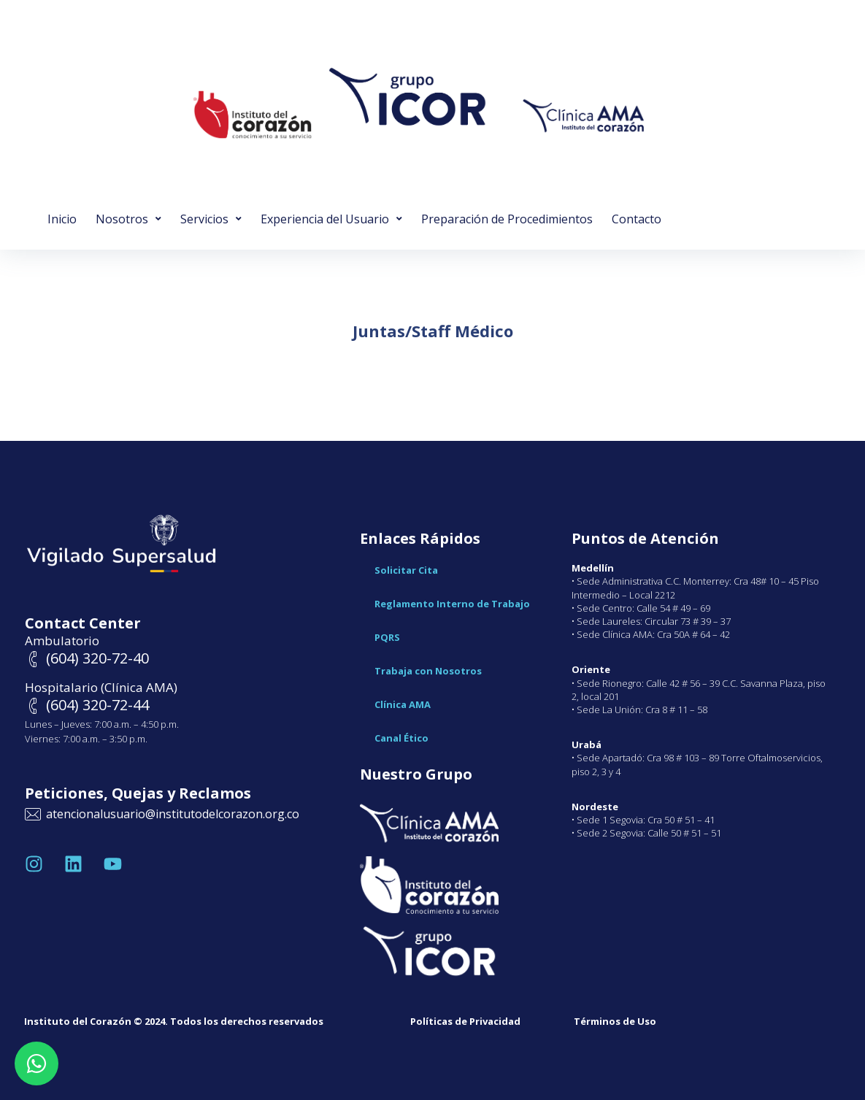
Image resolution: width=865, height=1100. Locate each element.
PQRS (387, 637)
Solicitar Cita (406, 570)
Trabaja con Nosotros (428, 670)
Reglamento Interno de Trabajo (452, 603)
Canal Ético (401, 738)
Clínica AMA (402, 704)
